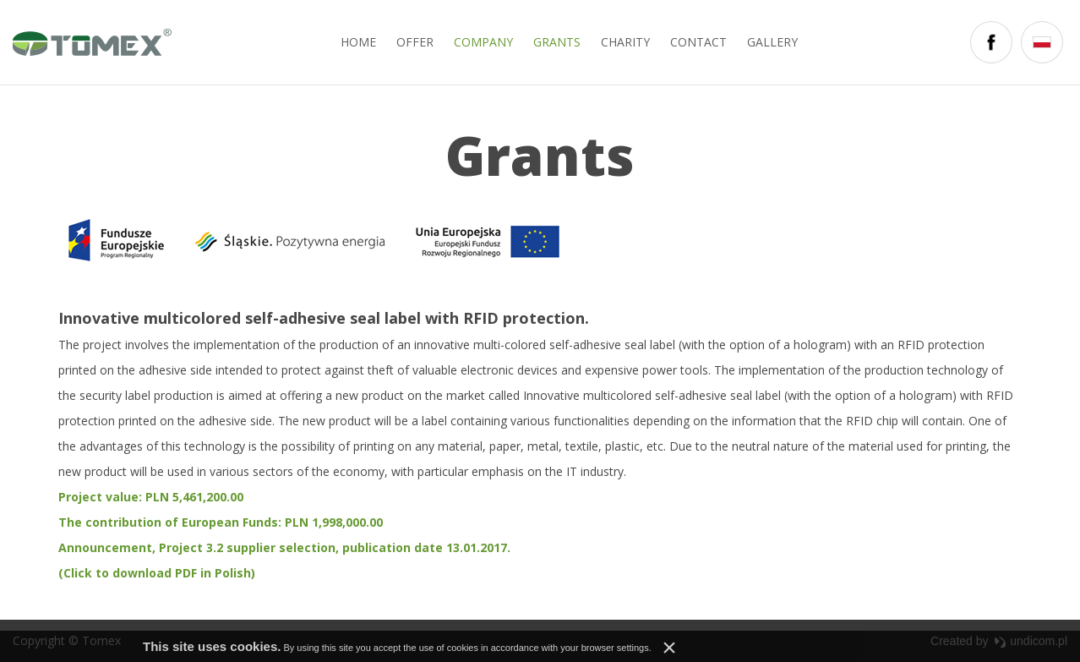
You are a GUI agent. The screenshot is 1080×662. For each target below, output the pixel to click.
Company (483, 42)
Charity (625, 42)
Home (358, 42)
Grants (557, 42)
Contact (698, 42)
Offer (415, 42)
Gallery (772, 42)
